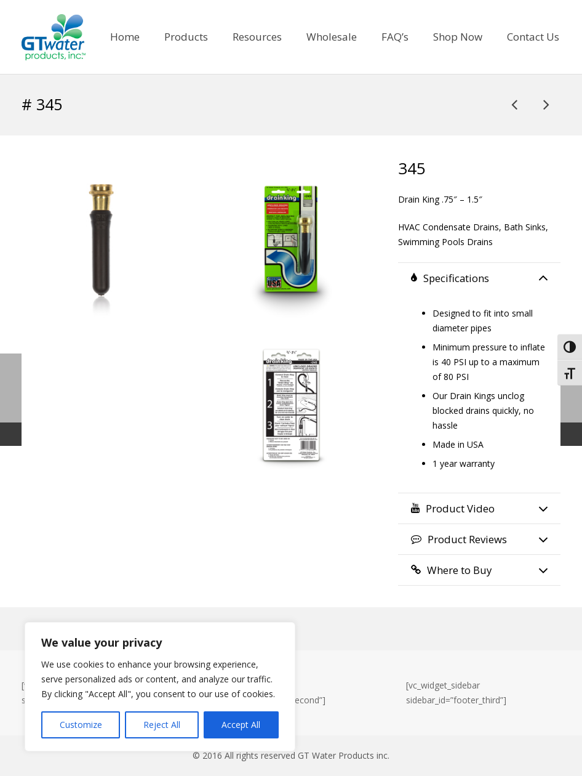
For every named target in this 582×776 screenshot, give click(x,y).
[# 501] (545, 104)
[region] (160, 686)
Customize (81, 724)
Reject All (161, 724)
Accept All (240, 724)
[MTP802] (515, 104)
